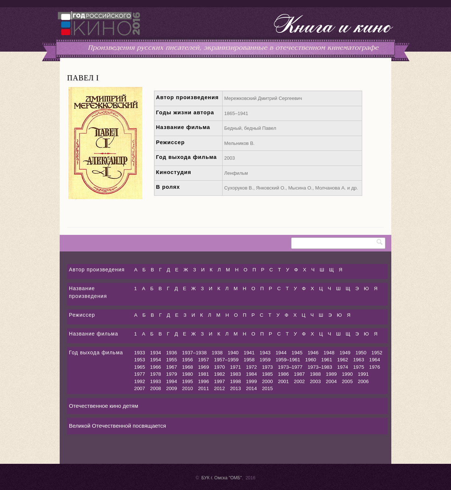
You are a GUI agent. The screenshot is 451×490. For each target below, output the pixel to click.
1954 (155, 359)
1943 (265, 352)
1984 (251, 374)
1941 (249, 352)
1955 (171, 359)
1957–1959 (226, 359)
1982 (219, 374)
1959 (265, 359)
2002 (299, 381)
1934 (155, 352)
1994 (171, 381)
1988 (315, 374)
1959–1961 (288, 359)
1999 (251, 381)
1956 (187, 359)
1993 (155, 381)
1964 (374, 359)
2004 (331, 381)
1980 (187, 374)
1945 (297, 352)
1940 (233, 352)
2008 (155, 388)
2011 (203, 388)
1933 (139, 352)
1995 (187, 381)
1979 (171, 374)
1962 (342, 359)
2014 (251, 388)
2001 (283, 381)
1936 (171, 352)
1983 (235, 374)
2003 (315, 381)
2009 (171, 388)
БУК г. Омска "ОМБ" (221, 477)
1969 (203, 367)
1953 (139, 359)
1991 (363, 374)
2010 (187, 388)
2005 (347, 381)
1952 (376, 352)
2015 (267, 388)
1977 (139, 374)
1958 (249, 359)
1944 (281, 352)
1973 (267, 367)
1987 (299, 374)
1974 (342, 367)
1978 (155, 374)
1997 (219, 381)
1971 (235, 367)
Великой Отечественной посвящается (117, 426)
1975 (358, 367)
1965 (139, 367)
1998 (235, 381)
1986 (283, 374)
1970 (219, 367)
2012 (219, 388)
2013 (235, 388)
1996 (203, 381)
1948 (329, 352)
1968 (187, 367)
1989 (331, 374)
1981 (203, 374)
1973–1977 (290, 367)
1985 (267, 374)
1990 (347, 374)
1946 (313, 352)
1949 (344, 352)
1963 (358, 359)
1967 (171, 367)
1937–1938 (194, 352)
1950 (361, 352)
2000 (267, 381)
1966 (155, 367)
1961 (326, 359)
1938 (217, 352)
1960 (310, 359)
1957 (203, 359)
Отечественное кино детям (103, 406)
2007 (139, 388)
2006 (363, 381)
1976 (374, 367)
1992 (139, 381)
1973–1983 (320, 367)
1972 (251, 367)
